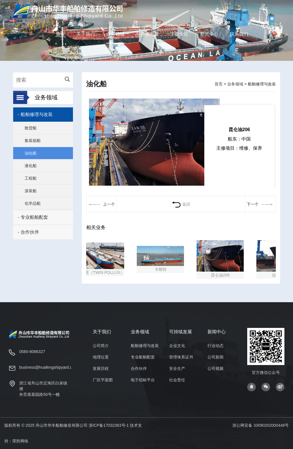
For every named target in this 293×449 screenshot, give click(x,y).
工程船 (31, 178)
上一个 (101, 204)
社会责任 (177, 380)
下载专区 (179, 34)
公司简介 (101, 345)
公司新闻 (215, 357)
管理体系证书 (181, 357)
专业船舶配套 (143, 357)
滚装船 (31, 191)
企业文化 (177, 345)
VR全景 (71, 58)
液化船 (31, 165)
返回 (181, 204)
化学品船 (33, 203)
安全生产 (177, 368)
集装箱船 (33, 140)
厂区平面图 (103, 380)
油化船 (31, 153)
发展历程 (101, 368)
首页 (60, 34)
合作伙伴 (139, 368)
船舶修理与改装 (145, 345)
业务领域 (115, 34)
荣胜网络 (20, 441)
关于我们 (85, 34)
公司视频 (215, 368)
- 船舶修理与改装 (35, 114)
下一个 (260, 204)
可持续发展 (147, 34)
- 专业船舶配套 (33, 217)
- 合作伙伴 (28, 232)
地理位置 (101, 357)
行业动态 (215, 345)
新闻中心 (209, 34)
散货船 (31, 128)
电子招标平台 (143, 380)
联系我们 (239, 34)
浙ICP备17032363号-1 (109, 425)
